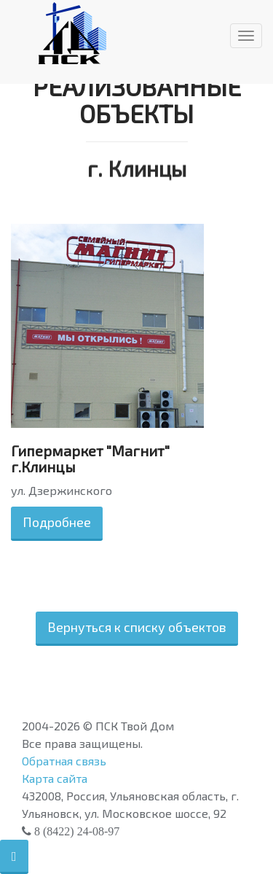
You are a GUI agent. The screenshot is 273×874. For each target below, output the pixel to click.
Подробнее (57, 522)
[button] (14, 857)
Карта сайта (54, 778)
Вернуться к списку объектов (136, 627)
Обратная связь (64, 761)
